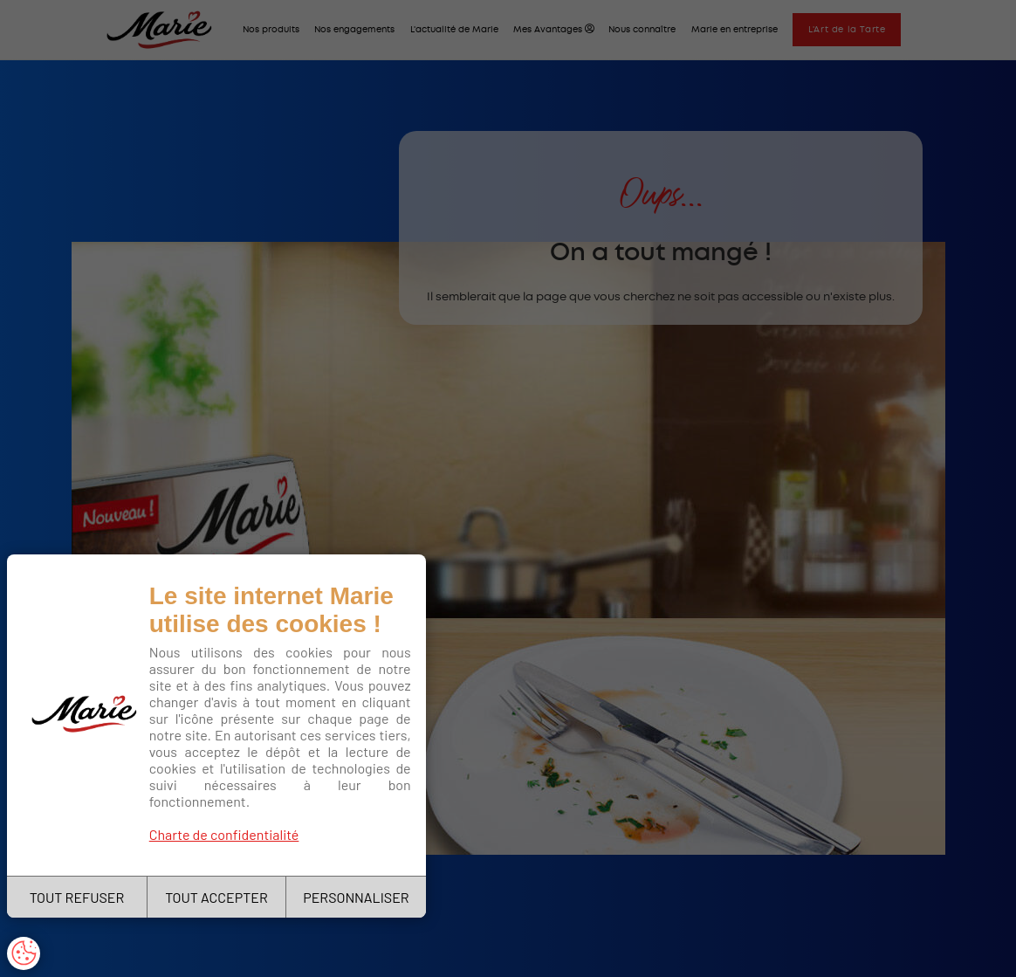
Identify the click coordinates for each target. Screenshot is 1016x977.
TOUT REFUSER (77, 897)
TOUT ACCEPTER (216, 897)
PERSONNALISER (355, 897)
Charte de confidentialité (224, 834)
